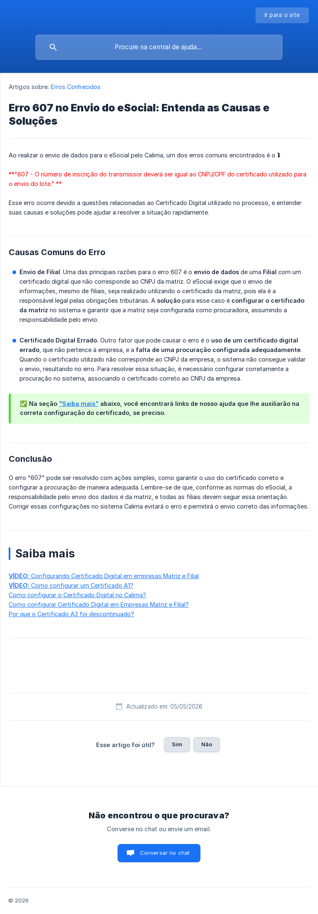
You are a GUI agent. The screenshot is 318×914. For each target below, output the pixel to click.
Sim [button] (177, 744)
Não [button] (206, 744)
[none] (282, 15)
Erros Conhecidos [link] (76, 86)
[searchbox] (159, 47)
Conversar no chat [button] (165, 852)
